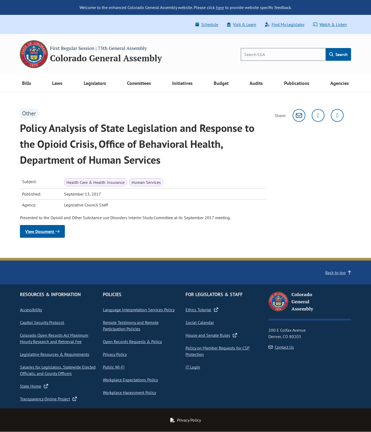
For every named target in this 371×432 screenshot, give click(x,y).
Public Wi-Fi (113, 367)
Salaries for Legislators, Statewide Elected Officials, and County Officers (58, 370)
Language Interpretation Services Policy (139, 309)
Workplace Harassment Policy (129, 392)
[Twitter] (318, 115)
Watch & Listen (330, 24)
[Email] (299, 115)
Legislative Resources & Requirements (54, 354)
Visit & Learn (241, 24)
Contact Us (281, 347)
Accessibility (31, 309)
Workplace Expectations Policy (130, 379)
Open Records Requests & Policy (132, 341)
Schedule (206, 24)
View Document (42, 231)
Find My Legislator (285, 24)
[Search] (283, 54)
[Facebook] (337, 115)
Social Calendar (200, 322)
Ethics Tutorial (202, 309)
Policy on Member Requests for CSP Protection (218, 351)
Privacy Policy (115, 354)
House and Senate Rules (211, 335)
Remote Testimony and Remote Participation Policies (131, 325)
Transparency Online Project (48, 398)
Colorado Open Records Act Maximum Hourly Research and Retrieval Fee (54, 338)
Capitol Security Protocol (42, 322)
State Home (34, 386)
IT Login (193, 367)
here (220, 7)
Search (338, 54)
